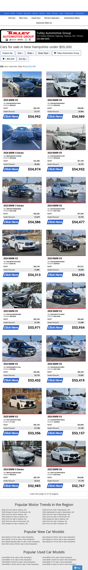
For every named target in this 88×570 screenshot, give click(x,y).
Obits (49, 13)
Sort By (23, 59)
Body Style (44, 53)
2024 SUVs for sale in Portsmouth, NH (56, 517)
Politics (19, 13)
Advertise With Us (44, 23)
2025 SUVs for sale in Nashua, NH (14, 514)
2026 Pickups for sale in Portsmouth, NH (16, 512)
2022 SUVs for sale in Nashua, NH (54, 524)
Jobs (61, 13)
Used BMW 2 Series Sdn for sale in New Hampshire (20, 564)
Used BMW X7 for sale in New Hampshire (57, 562)
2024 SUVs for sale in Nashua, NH (14, 519)
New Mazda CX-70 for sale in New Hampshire (58, 542)
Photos (55, 13)
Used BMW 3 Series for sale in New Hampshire (59, 560)
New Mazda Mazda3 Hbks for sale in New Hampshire (21, 542)
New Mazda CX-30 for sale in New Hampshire (58, 539)
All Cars (11, 18)
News (13, 13)
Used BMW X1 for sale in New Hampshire (17, 560)
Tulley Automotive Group (66, 53)
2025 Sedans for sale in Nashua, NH (15, 517)
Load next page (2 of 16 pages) (44, 494)
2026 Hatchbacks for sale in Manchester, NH (58, 512)
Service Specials (52, 18)
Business (27, 13)
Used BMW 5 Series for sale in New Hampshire (18, 562)
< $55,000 (8, 59)
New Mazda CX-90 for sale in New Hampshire (18, 539)
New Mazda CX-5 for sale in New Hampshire (18, 537)
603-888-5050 (43, 39)
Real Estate (69, 13)
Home (6, 13)
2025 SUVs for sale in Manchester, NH (56, 514)
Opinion (42, 13)
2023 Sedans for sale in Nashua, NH (15, 524)
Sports (35, 13)
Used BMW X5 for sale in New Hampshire (17, 557)
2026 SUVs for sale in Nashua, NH (14, 510)
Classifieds (79, 13)
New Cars (23, 18)
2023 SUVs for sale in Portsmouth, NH (15, 521)
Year (20, 53)
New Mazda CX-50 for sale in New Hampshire (58, 537)
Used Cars (36, 18)
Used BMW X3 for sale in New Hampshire (57, 557)
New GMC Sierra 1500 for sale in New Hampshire (19, 544)
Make (30, 53)
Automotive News (72, 18)
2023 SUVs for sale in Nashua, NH (54, 521)
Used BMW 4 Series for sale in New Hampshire (59, 564)
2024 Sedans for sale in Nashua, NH (55, 519)
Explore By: (8, 53)
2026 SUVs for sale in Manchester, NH (56, 510)
